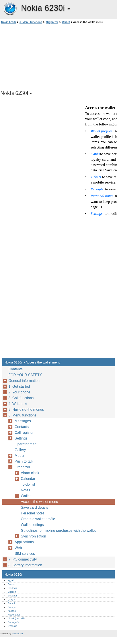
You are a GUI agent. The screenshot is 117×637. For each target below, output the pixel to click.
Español (12, 595)
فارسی (11, 599)
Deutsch (12, 588)
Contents (15, 369)
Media (19, 455)
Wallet (66, 22)
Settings (21, 438)
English (12, 591)
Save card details (34, 507)
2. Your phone (19, 392)
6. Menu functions (31, 22)
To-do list (28, 484)
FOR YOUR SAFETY (25, 375)
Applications (24, 542)
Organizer (52, 22)
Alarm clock (30, 473)
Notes (25, 490)
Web (18, 548)
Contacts (22, 427)
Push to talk (24, 461)
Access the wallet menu (39, 502)
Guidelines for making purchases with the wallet (58, 530)
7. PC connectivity (22, 559)
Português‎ (13, 622)
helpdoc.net (17, 633)
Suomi (11, 603)
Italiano (12, 611)
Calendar (28, 479)
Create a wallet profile (38, 519)
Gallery (20, 450)
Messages (23, 421)
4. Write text (17, 404)
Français (12, 607)
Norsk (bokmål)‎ (16, 618)
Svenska (12, 626)
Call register (24, 432)
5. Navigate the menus (26, 409)
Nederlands (14, 614)
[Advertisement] (39, 56)
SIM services (25, 553)
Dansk (11, 584)
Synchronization (33, 536)
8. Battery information (25, 565)
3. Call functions (21, 398)
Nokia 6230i (10, 9)
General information (24, 381)
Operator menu (27, 444)
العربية (11, 580)
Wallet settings (32, 525)
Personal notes (33, 513)
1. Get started (19, 386)
